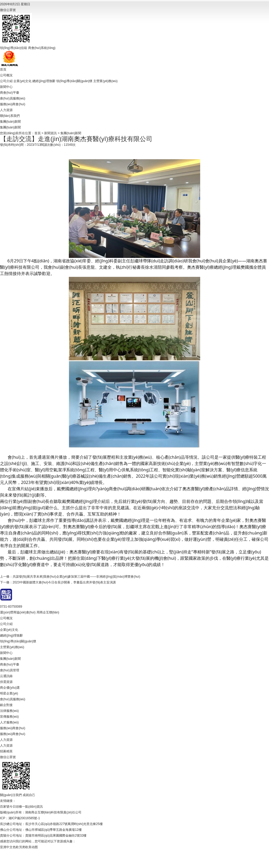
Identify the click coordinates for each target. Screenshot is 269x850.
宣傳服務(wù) (9, 716)
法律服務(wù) (9, 711)
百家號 (4, 806)
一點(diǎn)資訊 (32, 806)
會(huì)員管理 (9, 670)
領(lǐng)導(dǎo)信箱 (13, 48)
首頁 (3, 69)
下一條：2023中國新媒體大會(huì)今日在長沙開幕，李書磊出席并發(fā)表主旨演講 (58, 582)
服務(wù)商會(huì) (12, 104)
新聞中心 (6, 87)
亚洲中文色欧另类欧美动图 (19, 847)
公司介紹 (6, 81)
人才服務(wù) (9, 722)
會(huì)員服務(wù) (12, 98)
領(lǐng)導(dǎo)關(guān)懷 (74, 81)
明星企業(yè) (9, 693)
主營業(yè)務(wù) (105, 81)
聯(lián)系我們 (10, 116)
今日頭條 (15, 806)
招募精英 (6, 751)
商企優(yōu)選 (10, 687)
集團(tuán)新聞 (10, 121)
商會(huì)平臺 (9, 92)
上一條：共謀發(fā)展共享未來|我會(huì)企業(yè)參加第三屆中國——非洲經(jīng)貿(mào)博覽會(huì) (70, 576)
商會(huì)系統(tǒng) (41, 48)
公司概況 (6, 75)
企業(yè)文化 (22, 81)
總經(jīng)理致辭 (43, 81)
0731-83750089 (11, 606)
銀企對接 (6, 705)
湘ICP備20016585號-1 (24, 818)
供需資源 (6, 682)
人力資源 (6, 110)
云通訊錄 (6, 676)
